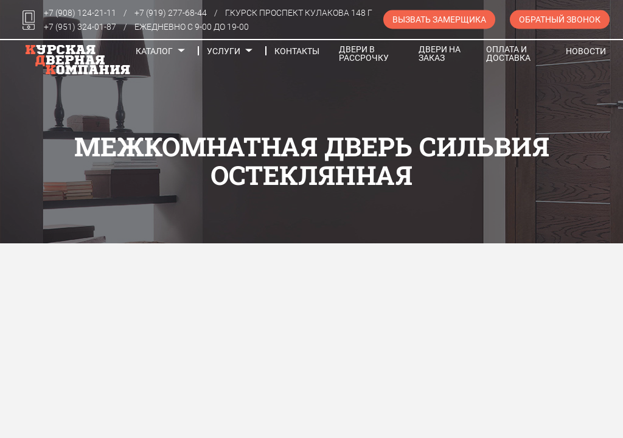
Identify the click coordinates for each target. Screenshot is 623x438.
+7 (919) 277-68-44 (170, 13)
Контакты (296, 51)
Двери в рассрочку (364, 53)
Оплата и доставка (508, 53)
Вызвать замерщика (439, 19)
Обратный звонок (559, 19)
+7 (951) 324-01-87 (80, 27)
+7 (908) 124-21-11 (80, 13)
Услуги (223, 51)
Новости (586, 51)
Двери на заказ (440, 53)
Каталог (154, 51)
